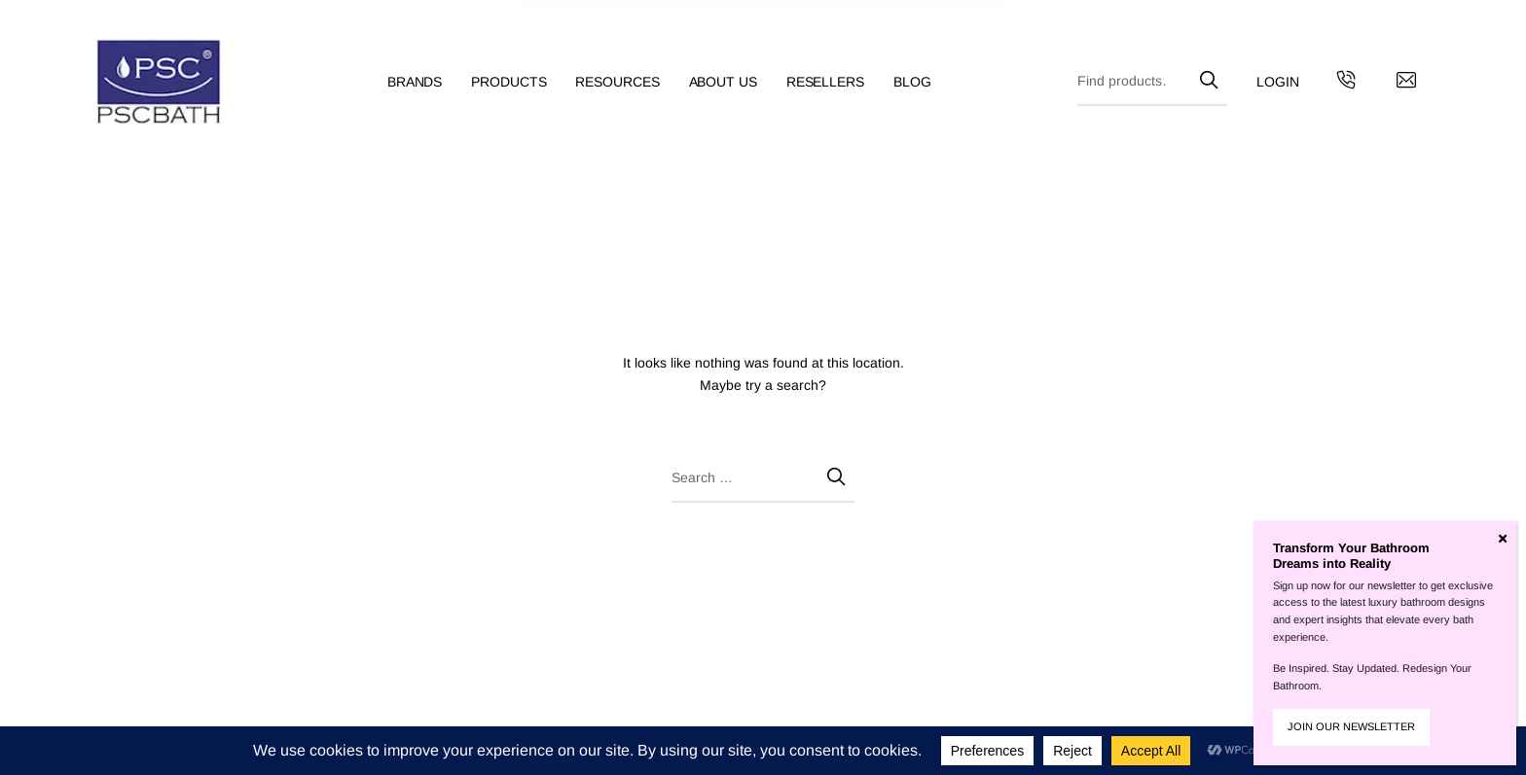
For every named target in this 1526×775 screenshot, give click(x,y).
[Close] (1502, 538)
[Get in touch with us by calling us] (1346, 82)
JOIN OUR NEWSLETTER (1351, 726)
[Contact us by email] (1406, 82)
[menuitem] (429, 82)
